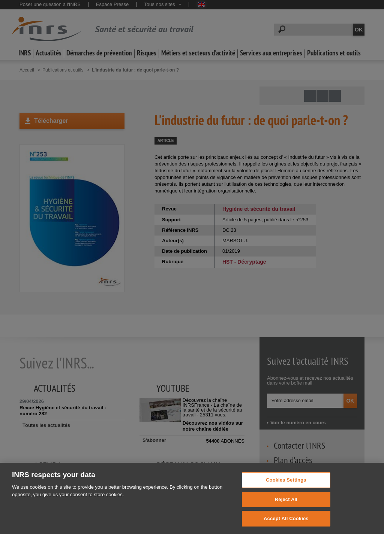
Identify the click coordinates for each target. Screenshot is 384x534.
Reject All (286, 511)
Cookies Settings (286, 491)
